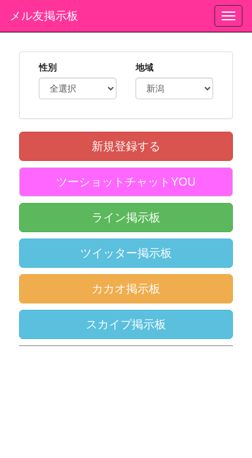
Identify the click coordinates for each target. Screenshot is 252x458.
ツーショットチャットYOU (125, 182)
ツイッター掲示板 (126, 253)
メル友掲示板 (44, 16)
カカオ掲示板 (126, 288)
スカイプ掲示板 (126, 324)
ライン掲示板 (126, 217)
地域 (144, 67)
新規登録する (126, 146)
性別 (48, 67)
